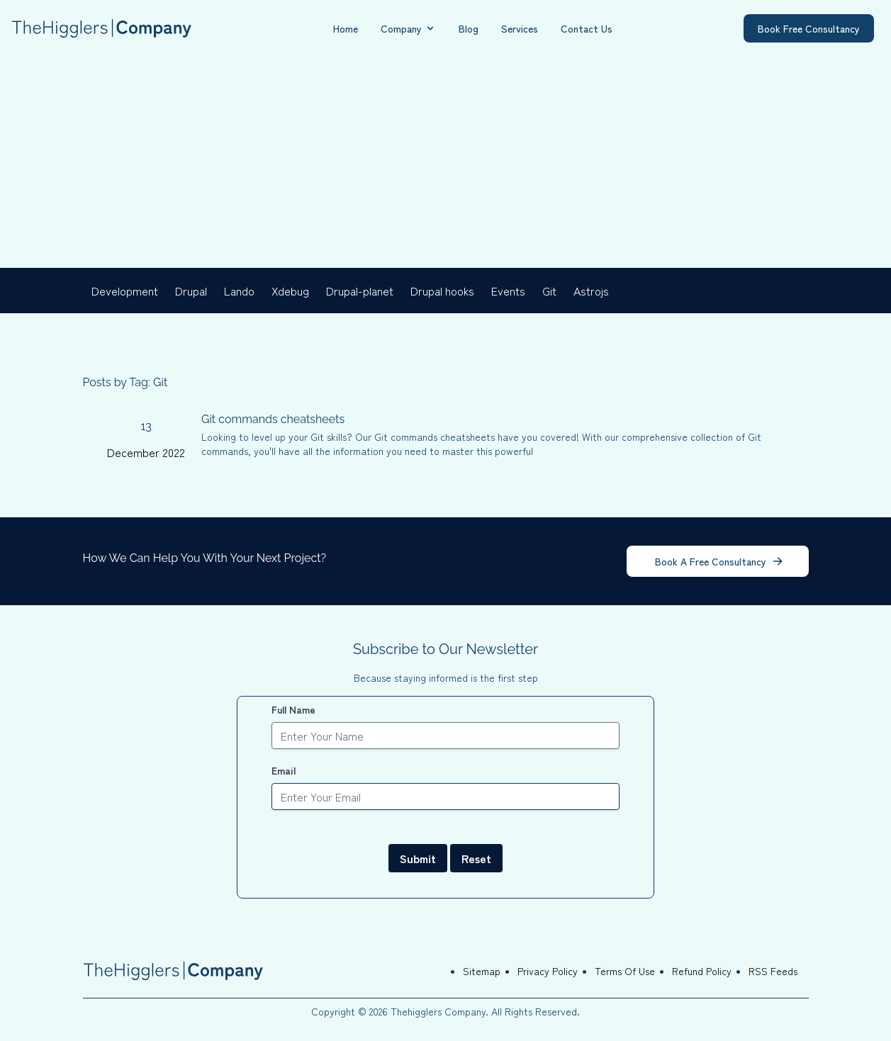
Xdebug (290, 290)
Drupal (191, 290)
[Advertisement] (446, 161)
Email (283, 770)
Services (519, 28)
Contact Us (586, 28)
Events (508, 290)
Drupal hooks (442, 290)
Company (408, 28)
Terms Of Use (625, 971)
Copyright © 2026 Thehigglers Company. (401, 1011)
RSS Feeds (773, 971)
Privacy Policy (547, 971)
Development (124, 290)
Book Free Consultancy (809, 28)
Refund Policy (702, 971)
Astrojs (591, 290)
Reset (476, 858)
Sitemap (481, 971)
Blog (468, 28)
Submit (418, 858)
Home (345, 28)
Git (549, 290)
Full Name (293, 709)
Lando (239, 290)
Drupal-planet (359, 290)
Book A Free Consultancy (719, 561)
